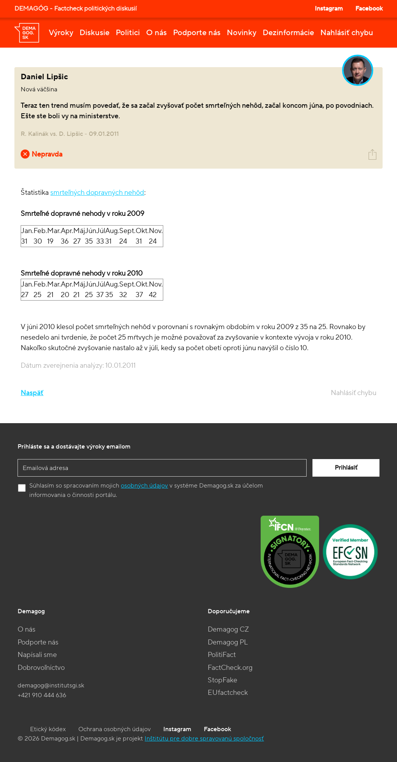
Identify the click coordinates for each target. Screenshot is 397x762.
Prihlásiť (346, 468)
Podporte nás (197, 33)
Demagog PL (228, 642)
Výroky (61, 33)
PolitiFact (222, 654)
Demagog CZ (228, 629)
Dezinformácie (288, 33)
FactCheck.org (230, 667)
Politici (128, 33)
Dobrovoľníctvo (41, 667)
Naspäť (32, 392)
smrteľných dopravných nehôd (97, 192)
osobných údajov (144, 486)
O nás (156, 33)
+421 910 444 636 (42, 695)
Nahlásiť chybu (346, 33)
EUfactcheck (228, 692)
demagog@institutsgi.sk (51, 685)
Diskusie (94, 33)
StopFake (222, 680)
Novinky (241, 33)
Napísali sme (37, 654)
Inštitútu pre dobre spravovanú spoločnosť (204, 738)
